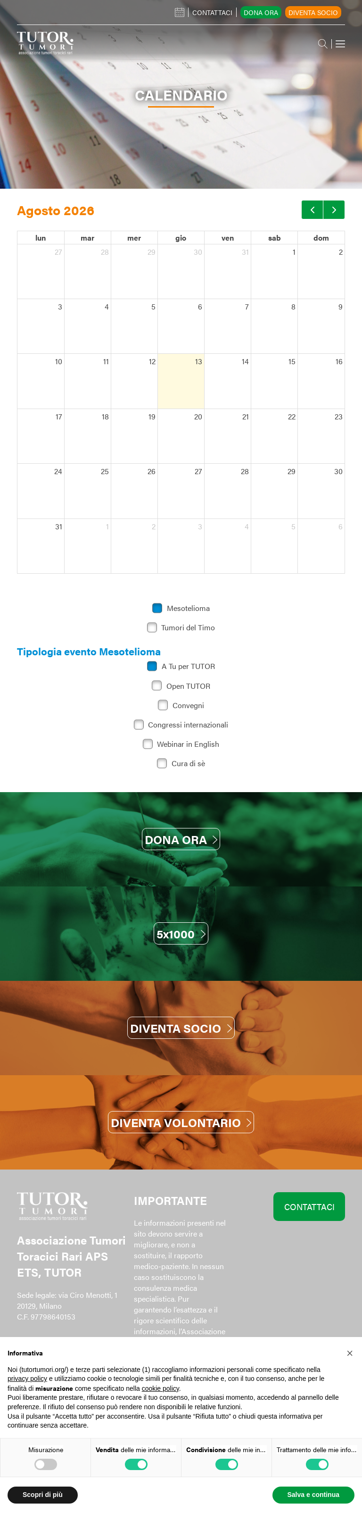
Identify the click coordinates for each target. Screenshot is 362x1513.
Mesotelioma (188, 607)
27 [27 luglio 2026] (58, 251)
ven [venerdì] (228, 237)
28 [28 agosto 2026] (245, 471)
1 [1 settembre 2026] (107, 526)
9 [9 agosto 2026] (340, 306)
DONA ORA (181, 839)
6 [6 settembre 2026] (340, 526)
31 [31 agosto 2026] (58, 526)
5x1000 (180, 933)
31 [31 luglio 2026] (245, 251)
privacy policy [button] (27, 1378)
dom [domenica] (321, 237)
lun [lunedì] (40, 237)
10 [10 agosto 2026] (58, 361)
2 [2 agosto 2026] (341, 251)
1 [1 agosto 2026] (294, 251)
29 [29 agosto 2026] (292, 471)
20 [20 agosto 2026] (198, 416)
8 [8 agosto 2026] (293, 306)
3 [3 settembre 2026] (200, 526)
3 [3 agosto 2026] (60, 306)
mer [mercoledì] (134, 237)
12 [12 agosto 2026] (152, 361)
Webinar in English (188, 743)
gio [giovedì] (180, 237)
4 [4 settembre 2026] (247, 526)
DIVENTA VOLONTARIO (181, 1122)
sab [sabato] (274, 237)
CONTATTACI (309, 1206)
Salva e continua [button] (313, 1494)
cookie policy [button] (160, 1388)
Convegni (188, 705)
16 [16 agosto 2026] (339, 361)
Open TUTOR (188, 685)
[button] (349, 1352)
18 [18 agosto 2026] (105, 416)
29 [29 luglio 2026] (152, 251)
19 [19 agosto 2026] (152, 416)
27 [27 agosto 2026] (198, 471)
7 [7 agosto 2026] (247, 306)
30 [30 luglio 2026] (198, 251)
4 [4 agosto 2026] (107, 306)
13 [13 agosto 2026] (198, 361)
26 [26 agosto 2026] (152, 471)
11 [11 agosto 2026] (106, 361)
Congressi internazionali (188, 724)
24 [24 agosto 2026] (58, 471)
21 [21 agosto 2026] (245, 416)
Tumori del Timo (188, 627)
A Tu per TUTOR (188, 665)
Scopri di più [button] (43, 1494)
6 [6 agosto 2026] (200, 306)
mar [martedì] (87, 237)
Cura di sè (188, 763)
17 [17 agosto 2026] (59, 416)
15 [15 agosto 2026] (292, 361)
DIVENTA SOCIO (180, 1028)
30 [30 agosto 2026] (338, 471)
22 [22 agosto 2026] (292, 416)
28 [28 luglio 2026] (105, 251)
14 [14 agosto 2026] (245, 361)
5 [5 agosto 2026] (153, 306)
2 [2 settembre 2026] (154, 526)
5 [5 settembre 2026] (293, 526)
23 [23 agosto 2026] (339, 416)
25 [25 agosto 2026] (105, 471)
